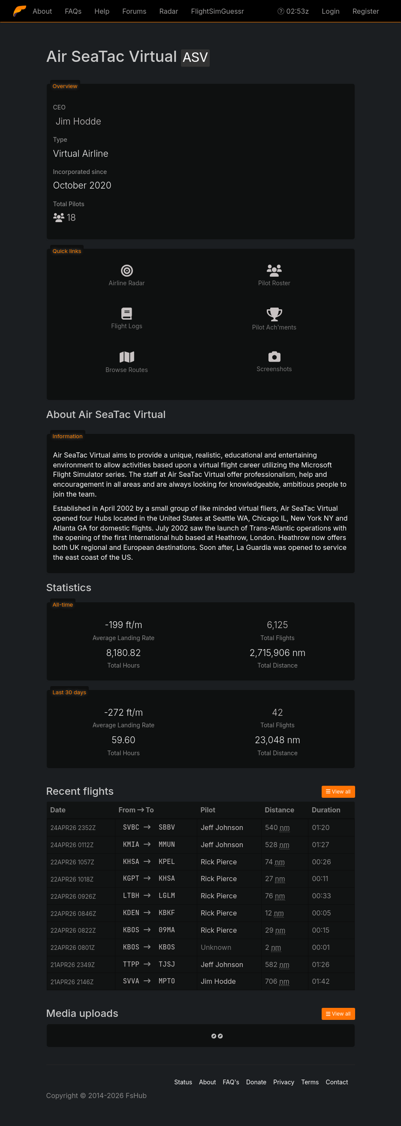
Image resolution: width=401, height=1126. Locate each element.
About (42, 11)
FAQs (73, 11)
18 (64, 217)
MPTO (167, 981)
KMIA (131, 844)
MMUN (167, 844)
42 (277, 712)
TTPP (131, 964)
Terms (310, 1082)
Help (101, 11)
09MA (167, 929)
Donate (256, 1082)
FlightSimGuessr (217, 11)
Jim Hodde (77, 121)
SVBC (131, 827)
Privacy (283, 1082)
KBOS (131, 929)
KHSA (131, 861)
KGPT (131, 878)
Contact (337, 1082)
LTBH (131, 895)
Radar (169, 11)
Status (183, 1082)
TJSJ (167, 964)
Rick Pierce (219, 861)
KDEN (131, 912)
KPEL (167, 861)
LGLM (167, 895)
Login (331, 11)
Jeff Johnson (222, 827)
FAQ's (231, 1082)
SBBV (167, 827)
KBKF (167, 912)
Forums (134, 11)
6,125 (277, 624)
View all (338, 791)
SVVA (131, 981)
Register (366, 11)
